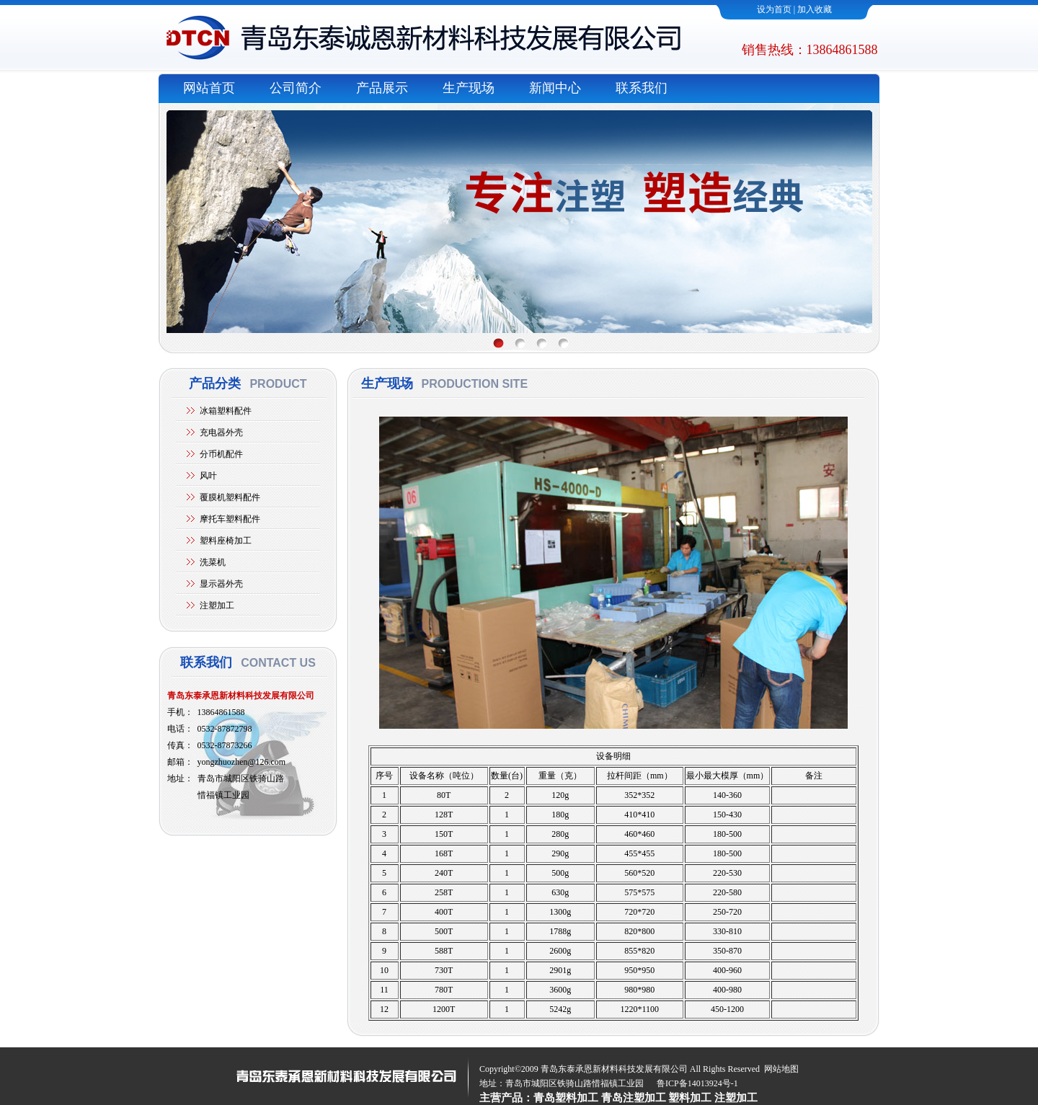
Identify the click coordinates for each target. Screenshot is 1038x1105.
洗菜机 (213, 562)
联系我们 (641, 88)
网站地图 (781, 1069)
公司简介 (295, 88)
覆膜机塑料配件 (230, 497)
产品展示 (382, 88)
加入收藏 (814, 9)
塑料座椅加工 (226, 541)
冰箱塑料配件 (226, 411)
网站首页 (209, 88)
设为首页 (774, 9)
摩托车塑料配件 (230, 519)
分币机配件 (221, 454)
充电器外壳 (221, 432)
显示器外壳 (221, 584)
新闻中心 (555, 88)
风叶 (208, 476)
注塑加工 (217, 605)
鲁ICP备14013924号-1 (697, 1083)
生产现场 (468, 88)
